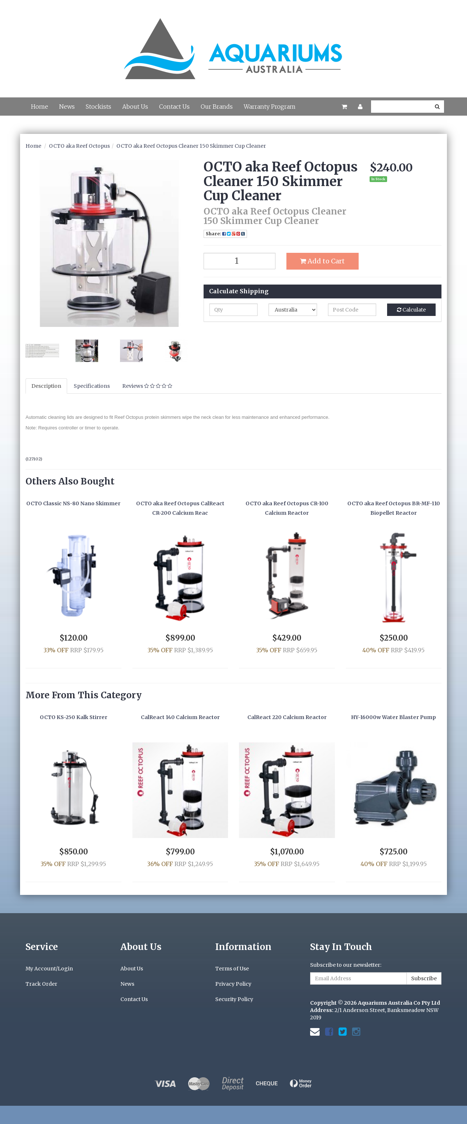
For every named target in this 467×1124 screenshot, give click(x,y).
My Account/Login (49, 968)
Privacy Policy (233, 984)
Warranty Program (270, 106)
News (67, 106)
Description (46, 386)
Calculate (411, 309)
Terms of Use (232, 968)
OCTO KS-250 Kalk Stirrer (73, 717)
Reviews (147, 386)
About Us (135, 106)
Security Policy (234, 999)
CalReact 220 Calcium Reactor (287, 717)
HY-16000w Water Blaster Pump (393, 717)
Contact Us (174, 106)
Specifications (92, 386)
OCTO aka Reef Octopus (79, 146)
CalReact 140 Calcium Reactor (180, 717)
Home (39, 106)
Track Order (41, 984)
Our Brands (217, 106)
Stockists (98, 106)
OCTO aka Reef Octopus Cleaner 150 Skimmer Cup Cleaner (191, 146)
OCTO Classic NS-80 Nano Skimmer (73, 503)
